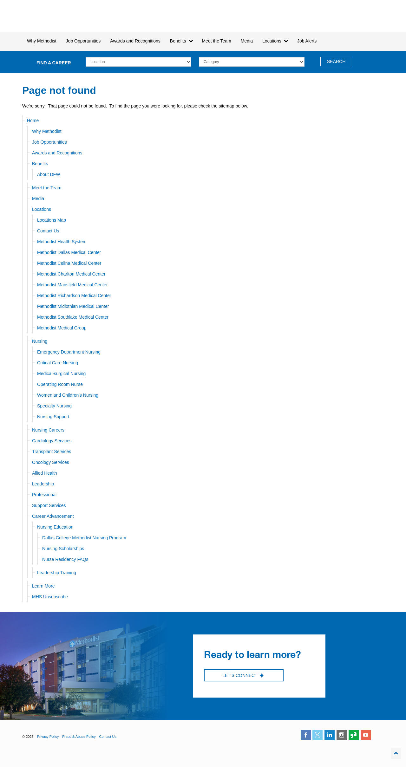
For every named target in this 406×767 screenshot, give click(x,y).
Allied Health (44, 473)
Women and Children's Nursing (67, 395)
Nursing (39, 341)
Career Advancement (53, 516)
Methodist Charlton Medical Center (71, 273)
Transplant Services (51, 451)
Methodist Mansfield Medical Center (72, 284)
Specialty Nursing (54, 405)
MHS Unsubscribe (50, 596)
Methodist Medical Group (62, 327)
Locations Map (51, 220)
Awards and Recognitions (57, 152)
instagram (342, 735)
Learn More (43, 585)
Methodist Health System (58, 15)
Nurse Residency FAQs (65, 559)
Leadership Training (56, 572)
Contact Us (48, 230)
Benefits (40, 163)
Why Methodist (47, 131)
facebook (306, 735)
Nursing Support (53, 416)
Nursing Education (55, 527)
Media (247, 40)
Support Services (49, 505)
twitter (317, 735)
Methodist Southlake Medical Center (72, 317)
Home (33, 120)
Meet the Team (46, 187)
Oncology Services (50, 462)
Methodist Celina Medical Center (69, 263)
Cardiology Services (52, 440)
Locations (41, 209)
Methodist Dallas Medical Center (69, 252)
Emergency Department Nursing (69, 351)
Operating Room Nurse (60, 384)
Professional (44, 494)
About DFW (48, 174)
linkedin (329, 735)
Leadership (43, 483)
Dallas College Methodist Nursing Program (84, 537)
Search (336, 61)
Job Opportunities (49, 142)
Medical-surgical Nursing (61, 373)
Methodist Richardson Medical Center (74, 295)
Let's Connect (243, 675)
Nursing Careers (48, 429)
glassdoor (354, 735)
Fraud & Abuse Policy (78, 736)
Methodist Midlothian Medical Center (73, 306)
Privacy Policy (48, 736)
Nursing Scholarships (63, 548)
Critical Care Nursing (57, 362)
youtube (366, 735)
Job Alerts (307, 40)
